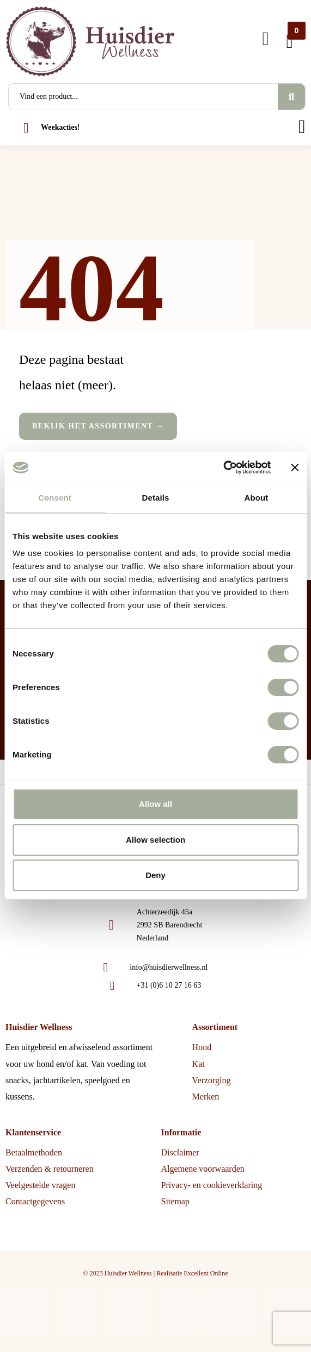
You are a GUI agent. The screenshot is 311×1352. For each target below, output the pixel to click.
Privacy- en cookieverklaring (212, 1185)
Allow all (155, 803)
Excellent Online (206, 1273)
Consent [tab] (54, 497)
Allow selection (155, 839)
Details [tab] (155, 497)
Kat (198, 1064)
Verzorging (211, 1080)
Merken (205, 1096)
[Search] (291, 97)
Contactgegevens (35, 1201)
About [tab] (257, 497)
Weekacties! (60, 127)
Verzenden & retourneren (49, 1168)
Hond (202, 1047)
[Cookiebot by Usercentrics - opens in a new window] (223, 467)
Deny (155, 875)
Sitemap (175, 1201)
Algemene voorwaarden (203, 1168)
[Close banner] (294, 467)
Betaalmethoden (33, 1152)
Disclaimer (180, 1152)
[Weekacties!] (26, 128)
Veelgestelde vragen (40, 1185)
